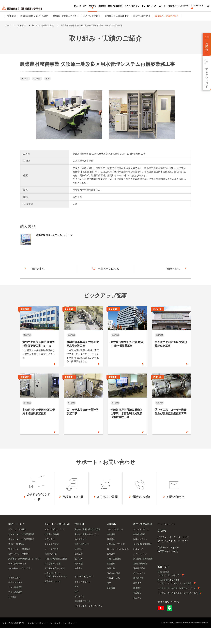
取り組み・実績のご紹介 (167, 16)
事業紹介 (111, 539)
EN (192, 5)
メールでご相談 (52, 549)
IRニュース (138, 549)
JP (187, 5)
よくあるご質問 (52, 544)
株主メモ (137, 598)
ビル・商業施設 (15, 587)
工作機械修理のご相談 (54, 568)
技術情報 (11, 16)
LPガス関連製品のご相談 (56, 559)
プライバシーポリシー (37, 623)
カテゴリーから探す (17, 529)
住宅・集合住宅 (15, 582)
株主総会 (137, 593)
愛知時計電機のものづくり (66, 16)
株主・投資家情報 (142, 524)
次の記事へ (173, 268)
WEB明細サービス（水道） (20, 568)
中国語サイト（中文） (168, 551)
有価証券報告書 (140, 563)
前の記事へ (38, 268)
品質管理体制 (81, 539)
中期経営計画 (139, 534)
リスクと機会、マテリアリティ (88, 606)
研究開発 (79, 549)
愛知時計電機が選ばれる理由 (34, 16)
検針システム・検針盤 (18, 554)
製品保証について (52, 581)
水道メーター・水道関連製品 (21, 539)
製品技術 (79, 554)
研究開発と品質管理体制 (117, 16)
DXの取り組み (113, 578)
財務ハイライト (140, 539)
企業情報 (111, 524)
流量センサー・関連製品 (19, 549)
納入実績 (79, 568)
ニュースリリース (166, 524)
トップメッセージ (82, 582)
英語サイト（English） (169, 547)
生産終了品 (50, 539)
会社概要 (111, 534)
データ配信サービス (17, 563)
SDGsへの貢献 (113, 573)
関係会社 (111, 563)
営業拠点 (111, 554)
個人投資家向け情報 (142, 544)
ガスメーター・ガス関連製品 (21, 534)
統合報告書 (138, 578)
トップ (8, 25)
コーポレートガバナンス (118, 549)
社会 (77, 591)
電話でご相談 (51, 554)
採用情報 (179, 5)
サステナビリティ (84, 576)
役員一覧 (111, 568)
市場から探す (14, 577)
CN (197, 5)
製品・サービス (16, 524)
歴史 (109, 583)
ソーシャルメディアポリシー (63, 623)
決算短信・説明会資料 (143, 559)
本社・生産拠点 (114, 559)
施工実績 (79, 563)
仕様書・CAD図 (52, 534)
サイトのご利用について (13, 623)
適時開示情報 (139, 568)
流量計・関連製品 (16, 544)
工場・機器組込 (15, 592)
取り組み (79, 559)
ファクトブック (140, 554)
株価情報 (137, 588)
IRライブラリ (139, 573)
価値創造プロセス (82, 601)
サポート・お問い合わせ (57, 524)
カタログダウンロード (54, 529)
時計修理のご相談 (52, 563)
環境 (77, 586)
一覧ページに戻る (108, 268)
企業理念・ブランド (116, 544)
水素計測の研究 (82, 544)
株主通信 (137, 583)
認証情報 (111, 588)
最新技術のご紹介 (141, 16)
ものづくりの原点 (91, 16)
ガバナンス (80, 596)
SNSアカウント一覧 (168, 601)
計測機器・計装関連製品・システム (24, 559)
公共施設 (12, 597)
